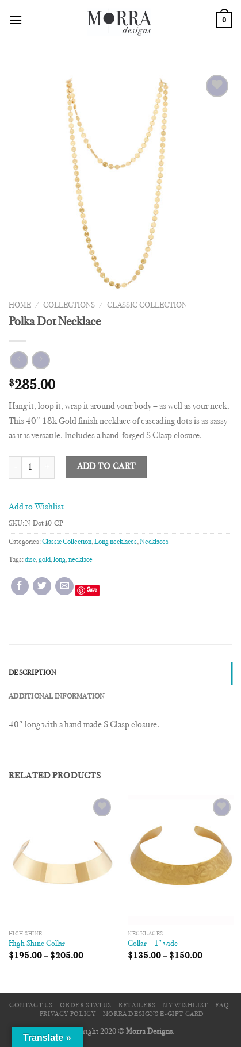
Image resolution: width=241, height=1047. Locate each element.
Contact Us (31, 1005)
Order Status (85, 1005)
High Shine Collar (37, 944)
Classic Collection (147, 306)
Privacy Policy (68, 1014)
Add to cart (106, 467)
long (59, 560)
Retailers (137, 1005)
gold (45, 560)
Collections (69, 306)
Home (20, 306)
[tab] (120, 673)
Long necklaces (115, 542)
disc (30, 560)
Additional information (57, 696)
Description (32, 673)
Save (92, 590)
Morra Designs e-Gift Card (153, 1014)
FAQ (222, 1005)
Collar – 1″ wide (153, 944)
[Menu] (15, 20)
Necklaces (154, 542)
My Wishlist (185, 1005)
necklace (80, 560)
